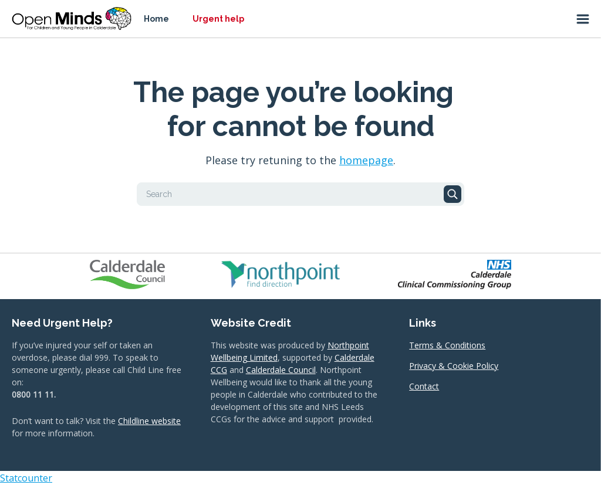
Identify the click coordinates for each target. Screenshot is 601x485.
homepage (366, 160)
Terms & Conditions (447, 345)
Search (452, 194)
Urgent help (218, 18)
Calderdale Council (281, 369)
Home (156, 18)
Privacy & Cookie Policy (453, 365)
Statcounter (26, 478)
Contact (424, 386)
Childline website (149, 420)
